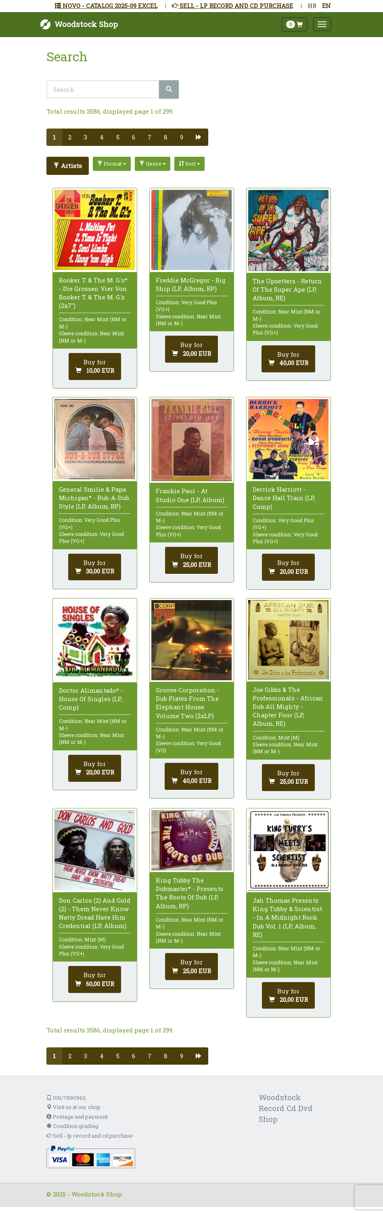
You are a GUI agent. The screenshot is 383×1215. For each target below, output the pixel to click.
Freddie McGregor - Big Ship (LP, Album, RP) (191, 284)
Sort (189, 163)
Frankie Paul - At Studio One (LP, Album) (190, 495)
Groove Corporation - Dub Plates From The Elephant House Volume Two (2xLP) (188, 703)
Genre (152, 163)
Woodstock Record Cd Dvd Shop (286, 1108)
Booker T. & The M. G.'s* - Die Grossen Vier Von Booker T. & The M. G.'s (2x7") (93, 293)
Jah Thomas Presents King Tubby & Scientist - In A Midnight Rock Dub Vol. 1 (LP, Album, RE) (287, 917)
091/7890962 (66, 1097)
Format (111, 163)
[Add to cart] (95, 366)
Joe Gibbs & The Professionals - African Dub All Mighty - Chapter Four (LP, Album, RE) (288, 706)
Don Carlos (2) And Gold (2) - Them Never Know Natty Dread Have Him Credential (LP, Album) (94, 913)
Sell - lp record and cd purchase (89, 1135)
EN (326, 6)
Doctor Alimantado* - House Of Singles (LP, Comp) (91, 698)
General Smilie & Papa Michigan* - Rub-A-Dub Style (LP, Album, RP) (94, 497)
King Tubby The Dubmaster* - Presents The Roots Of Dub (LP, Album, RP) (189, 893)
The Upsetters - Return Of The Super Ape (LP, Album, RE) (287, 289)
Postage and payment (77, 1116)
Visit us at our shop (73, 1107)
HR (312, 6)
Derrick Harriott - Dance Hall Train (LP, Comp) (284, 497)
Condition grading (72, 1126)
